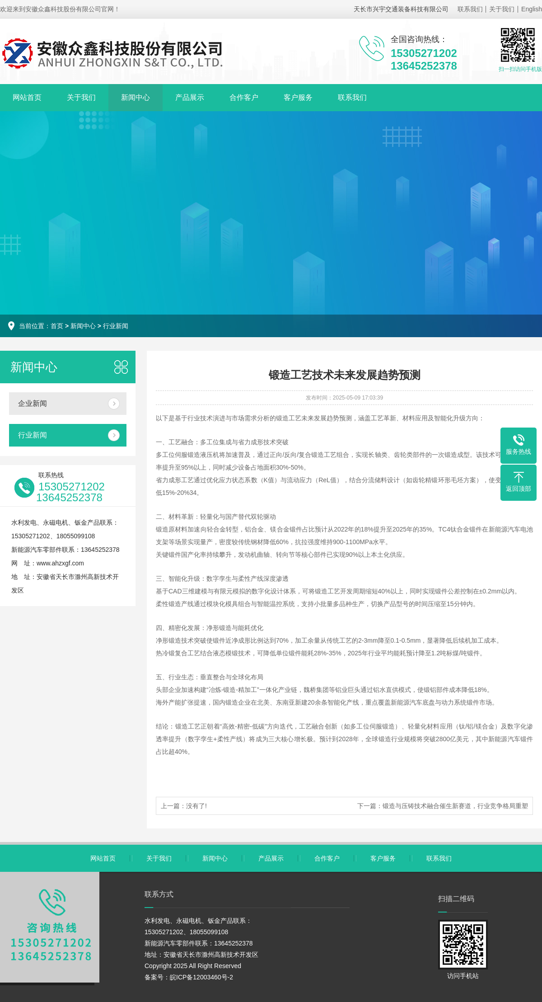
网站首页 (27, 97)
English (531, 9)
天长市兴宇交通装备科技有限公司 (401, 9)
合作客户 (243, 97)
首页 (57, 325)
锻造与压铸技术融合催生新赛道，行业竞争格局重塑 (455, 805)
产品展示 (189, 97)
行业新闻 (115, 325)
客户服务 (298, 97)
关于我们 (501, 9)
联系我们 (470, 9)
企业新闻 (32, 403)
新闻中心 (135, 97)
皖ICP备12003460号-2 (201, 977)
